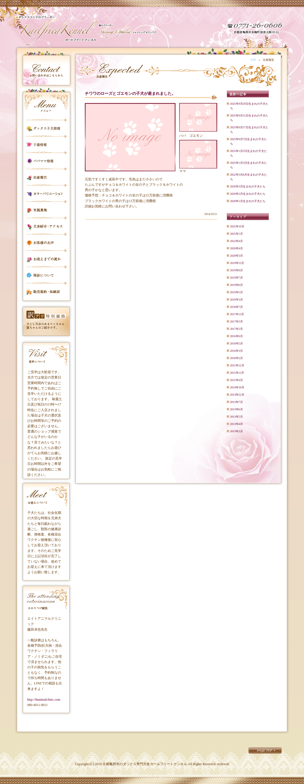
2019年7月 (236, 277)
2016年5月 (236, 343)
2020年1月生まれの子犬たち (247, 201)
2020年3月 (236, 255)
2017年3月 (236, 321)
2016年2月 (236, 358)
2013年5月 (236, 416)
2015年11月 (237, 372)
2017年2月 (236, 328)
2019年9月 (236, 270)
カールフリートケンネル (58, 30)
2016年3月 (236, 350)
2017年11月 (237, 314)
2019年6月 (236, 284)
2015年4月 (236, 380)
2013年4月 (236, 423)
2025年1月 (236, 233)
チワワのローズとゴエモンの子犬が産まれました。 (130, 93)
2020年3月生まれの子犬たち (247, 186)
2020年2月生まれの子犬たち (247, 193)
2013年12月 (237, 394)
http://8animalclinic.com (44, 700)
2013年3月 (236, 431)
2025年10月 (237, 226)
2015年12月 (237, 365)
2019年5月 (236, 292)
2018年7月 (236, 306)
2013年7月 (236, 402)
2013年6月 (236, 409)
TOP (253, 59)
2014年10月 (237, 387)
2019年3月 (236, 299)
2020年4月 (236, 248)
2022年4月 (236, 241)
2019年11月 (237, 263)
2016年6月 (236, 336)
